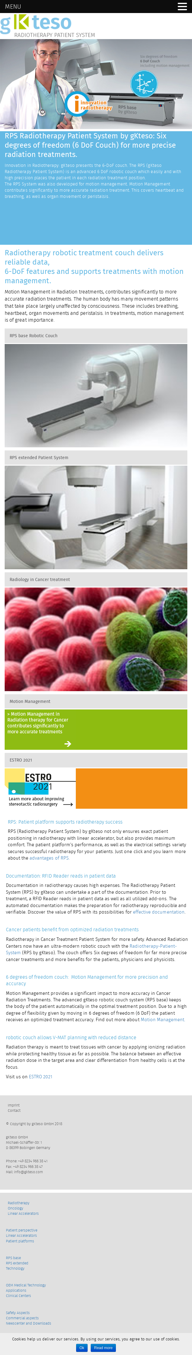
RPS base (13, 1257)
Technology (15, 1268)
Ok (82, 1348)
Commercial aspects (22, 1318)
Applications (16, 1290)
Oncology (15, 1208)
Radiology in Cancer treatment (40, 579)
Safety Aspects (18, 1312)
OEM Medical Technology (26, 1285)
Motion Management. (163, 1019)
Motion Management (30, 701)
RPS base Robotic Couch (33, 336)
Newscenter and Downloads (28, 1323)
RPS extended (17, 1263)
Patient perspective (21, 1230)
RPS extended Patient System (39, 457)
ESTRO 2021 (21, 760)
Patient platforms (20, 1241)
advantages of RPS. (50, 858)
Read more (103, 1348)
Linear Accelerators (23, 1213)
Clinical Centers (18, 1295)
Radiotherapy (19, 1202)
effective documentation (158, 912)
